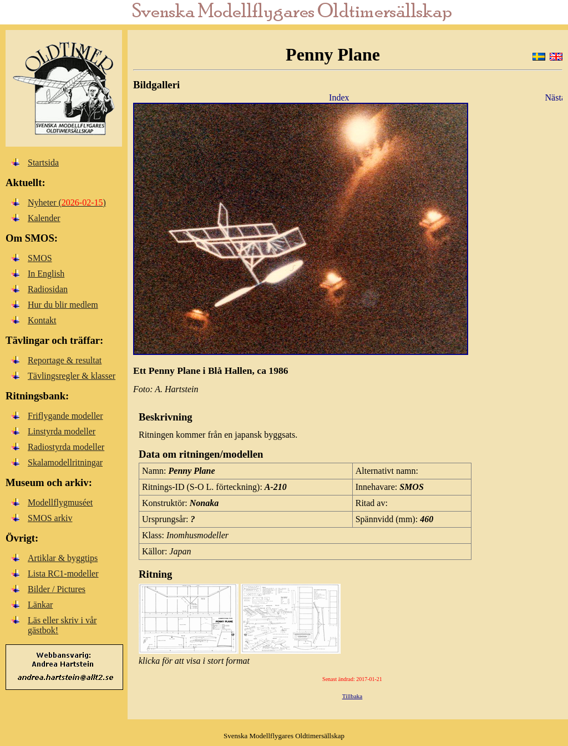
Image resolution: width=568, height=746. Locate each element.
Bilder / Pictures (56, 589)
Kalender (44, 218)
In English (46, 273)
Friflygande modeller (65, 415)
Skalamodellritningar (65, 462)
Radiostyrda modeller (66, 447)
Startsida (43, 162)
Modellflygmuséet (60, 502)
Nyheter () (67, 202)
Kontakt (42, 320)
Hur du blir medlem (63, 304)
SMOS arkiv (50, 518)
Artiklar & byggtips (63, 558)
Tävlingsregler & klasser (71, 375)
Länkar (40, 604)
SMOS (40, 258)
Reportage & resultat (65, 360)
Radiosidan (48, 289)
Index (339, 97)
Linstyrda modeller (61, 431)
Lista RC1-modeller (63, 573)
